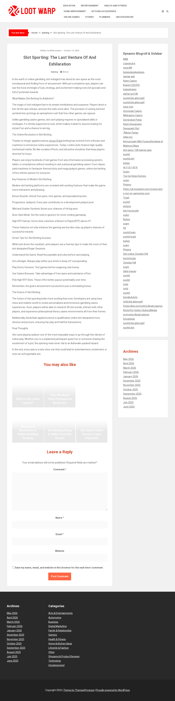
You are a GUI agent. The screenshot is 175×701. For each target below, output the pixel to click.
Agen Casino (130, 80)
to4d (125, 284)
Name (59, 517)
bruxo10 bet (56, 140)
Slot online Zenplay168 (135, 254)
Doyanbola (129, 318)
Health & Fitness (57, 639)
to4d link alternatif (133, 301)
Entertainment (90, 5)
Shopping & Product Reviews (64, 656)
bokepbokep (130, 89)
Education (69, 5)
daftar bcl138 (130, 93)
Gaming (45, 33)
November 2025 (131, 385)
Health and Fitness (115, 5)
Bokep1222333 (131, 85)
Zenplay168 (129, 262)
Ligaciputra (129, 63)
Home (34, 33)
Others (89, 17)
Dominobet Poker (132, 119)
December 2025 (131, 380)
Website (59, 551)
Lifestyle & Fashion (58, 648)
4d (124, 228)
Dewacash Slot (131, 128)
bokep (126, 163)
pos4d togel (129, 236)
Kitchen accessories (104, 11)
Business (53, 622)
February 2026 (131, 372)
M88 (125, 59)
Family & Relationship (59, 630)
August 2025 (130, 398)
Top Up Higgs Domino (134, 176)
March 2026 (129, 367)
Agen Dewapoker (132, 124)
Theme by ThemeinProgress (78, 690)
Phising (127, 184)
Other (51, 652)
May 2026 (128, 359)
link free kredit (131, 210)
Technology (54, 660)
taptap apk (129, 76)
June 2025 (129, 406)
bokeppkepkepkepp (133, 72)
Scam (126, 171)
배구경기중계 (130, 167)
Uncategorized (124, 17)
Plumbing (104, 17)
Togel (126, 197)
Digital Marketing (57, 626)
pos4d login (129, 232)
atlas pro (128, 137)
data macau (129, 271)
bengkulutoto (130, 297)
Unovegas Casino (132, 111)
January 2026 (130, 376)
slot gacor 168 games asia (137, 150)
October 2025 (130, 389)
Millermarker (55, 51)
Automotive (54, 617)
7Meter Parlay (130, 132)
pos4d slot (128, 158)
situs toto (128, 106)
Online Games (72, 17)
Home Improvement (75, 11)
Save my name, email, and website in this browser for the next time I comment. (59, 567)
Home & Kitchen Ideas (60, 643)
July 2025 (128, 402)
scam (126, 180)
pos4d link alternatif (134, 98)
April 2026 (128, 363)
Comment (59, 469)
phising (127, 206)
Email (60, 534)
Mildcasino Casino (133, 115)
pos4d (126, 154)
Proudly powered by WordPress (113, 690)
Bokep (126, 219)
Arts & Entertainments (60, 613)
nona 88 (127, 67)
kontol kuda (129, 258)
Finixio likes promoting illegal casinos (142, 306)
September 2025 (132, 393)
